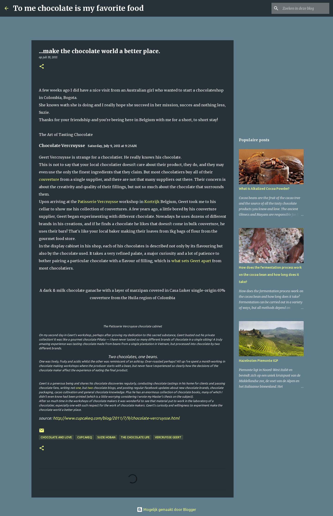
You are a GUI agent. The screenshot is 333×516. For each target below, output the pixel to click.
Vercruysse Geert (168, 437)
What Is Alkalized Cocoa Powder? (264, 188)
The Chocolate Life (135, 437)
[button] (41, 67)
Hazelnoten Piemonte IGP (258, 360)
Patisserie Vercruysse (98, 201)
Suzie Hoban (106, 437)
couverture (49, 179)
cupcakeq (84, 437)
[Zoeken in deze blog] (305, 8)
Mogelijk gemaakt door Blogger (166, 509)
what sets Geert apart (191, 260)
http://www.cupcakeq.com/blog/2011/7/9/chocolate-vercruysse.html (116, 418)
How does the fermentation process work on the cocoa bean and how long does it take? (270, 275)
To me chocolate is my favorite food (78, 8)
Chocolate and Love (56, 437)
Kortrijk (152, 201)
